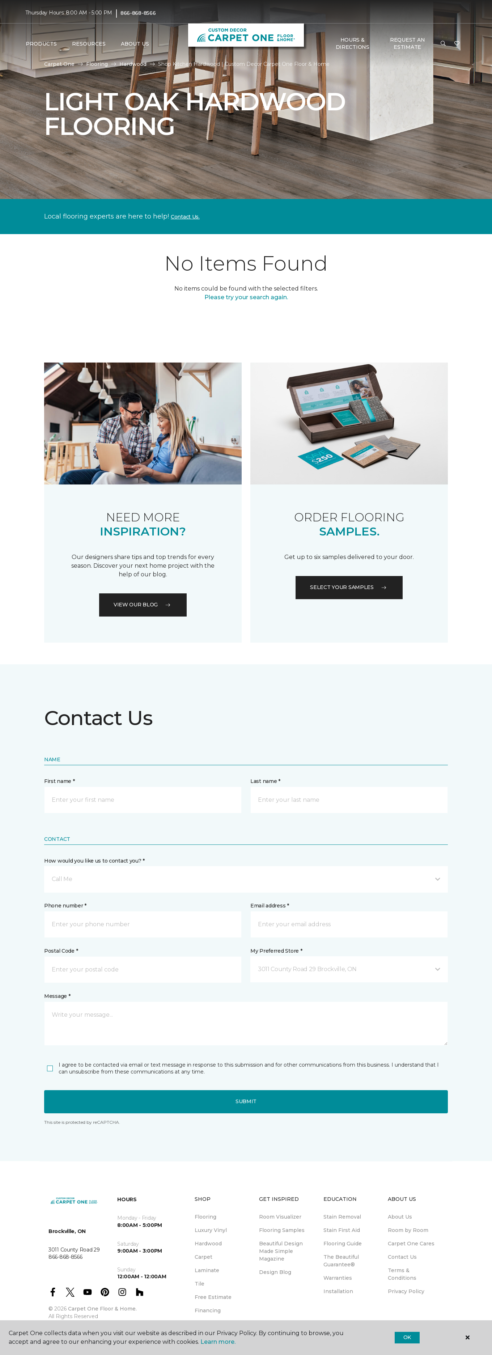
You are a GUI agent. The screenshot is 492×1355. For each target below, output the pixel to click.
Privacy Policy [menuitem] (406, 1291)
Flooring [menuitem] (205, 1217)
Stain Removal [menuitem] (342, 1217)
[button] (443, 44)
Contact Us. (185, 216)
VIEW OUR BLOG (143, 604)
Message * (57, 996)
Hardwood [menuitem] (208, 1243)
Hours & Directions (352, 43)
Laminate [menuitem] (207, 1270)
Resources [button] (89, 44)
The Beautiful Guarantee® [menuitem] (341, 1261)
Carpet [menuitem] (203, 1257)
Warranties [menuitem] (337, 1278)
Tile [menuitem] (199, 1283)
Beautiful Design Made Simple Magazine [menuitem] (281, 1251)
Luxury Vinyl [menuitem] (211, 1230)
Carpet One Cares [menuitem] (411, 1243)
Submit (246, 1101)
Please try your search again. (246, 297)
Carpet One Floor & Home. (102, 1308)
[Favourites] (457, 44)
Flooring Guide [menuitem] (342, 1243)
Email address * (269, 905)
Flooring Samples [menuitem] (282, 1230)
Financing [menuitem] (208, 1310)
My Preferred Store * (276, 950)
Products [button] (41, 44)
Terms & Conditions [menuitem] (402, 1274)
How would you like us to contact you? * (94, 860)
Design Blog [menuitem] (275, 1272)
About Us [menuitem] (400, 1217)
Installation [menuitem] (338, 1291)
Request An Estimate (407, 43)
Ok (407, 1337)
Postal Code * (61, 950)
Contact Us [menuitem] (402, 1257)
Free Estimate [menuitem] (213, 1297)
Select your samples (349, 587)
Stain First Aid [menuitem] (341, 1230)
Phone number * (65, 905)
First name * (59, 781)
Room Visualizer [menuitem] (280, 1217)
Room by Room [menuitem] (408, 1230)
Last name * (265, 781)
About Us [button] (135, 44)
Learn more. (218, 1341)
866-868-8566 (138, 13)
